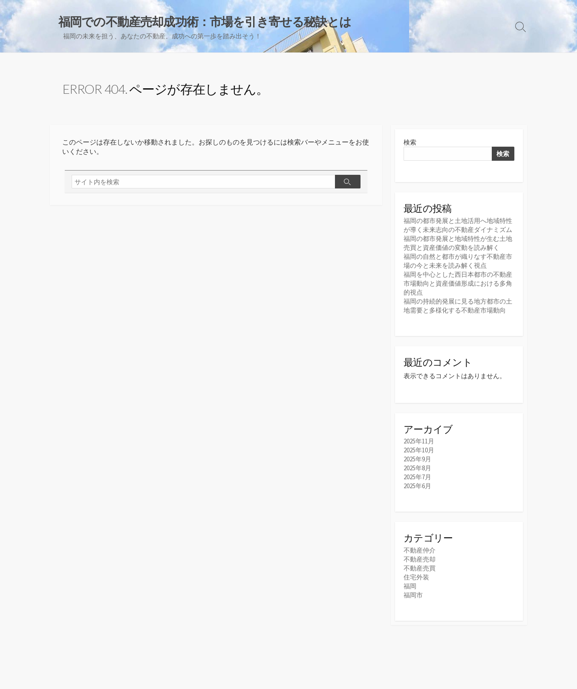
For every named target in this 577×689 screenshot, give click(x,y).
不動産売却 (420, 559)
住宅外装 (416, 577)
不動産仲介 (420, 550)
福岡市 (413, 595)
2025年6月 (417, 486)
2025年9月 (417, 459)
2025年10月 (419, 450)
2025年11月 (419, 441)
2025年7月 (417, 477)
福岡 (410, 586)
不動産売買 (420, 568)
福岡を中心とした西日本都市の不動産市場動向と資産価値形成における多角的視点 (458, 283)
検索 (410, 142)
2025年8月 (417, 468)
